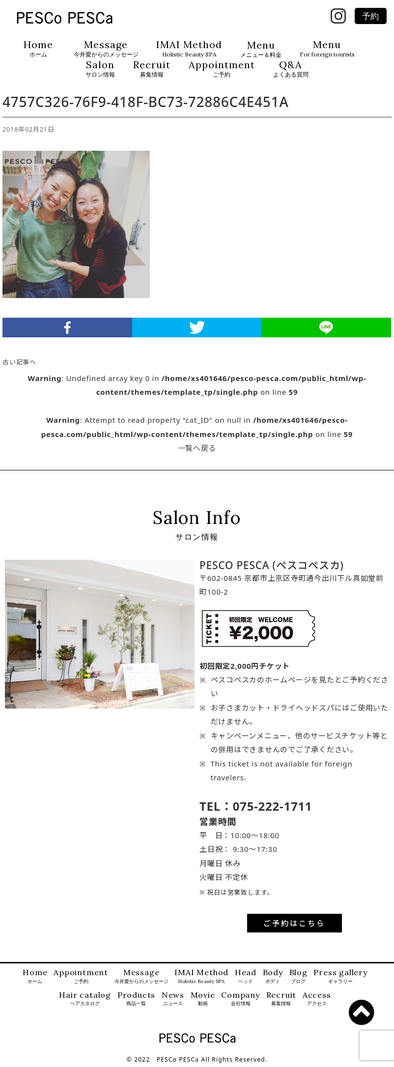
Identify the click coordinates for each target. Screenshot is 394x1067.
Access (317, 999)
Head (245, 976)
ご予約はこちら (294, 923)
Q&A (291, 69)
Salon (100, 69)
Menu (260, 49)
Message (106, 48)
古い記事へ (19, 361)
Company (240, 999)
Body (273, 976)
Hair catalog (85, 999)
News (173, 999)
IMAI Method (189, 48)
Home (38, 48)
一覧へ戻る (197, 448)
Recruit (151, 69)
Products (136, 999)
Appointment (222, 69)
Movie (203, 999)
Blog (298, 976)
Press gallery (340, 976)
